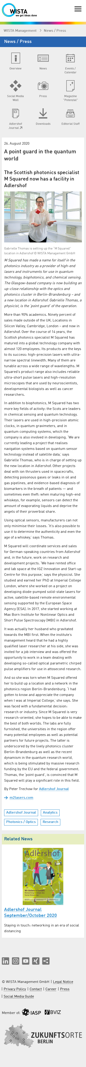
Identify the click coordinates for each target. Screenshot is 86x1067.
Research (50, 822)
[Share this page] (46, 961)
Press (64, 989)
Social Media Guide (19, 996)
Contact (36, 989)
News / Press (55, 31)
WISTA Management (20, 31)
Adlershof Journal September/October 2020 (30, 913)
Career (50, 989)
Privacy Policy (15, 989)
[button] (5, 961)
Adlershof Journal (54, 789)
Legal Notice (63, 982)
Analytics (50, 813)
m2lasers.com (21, 798)
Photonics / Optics (21, 822)
